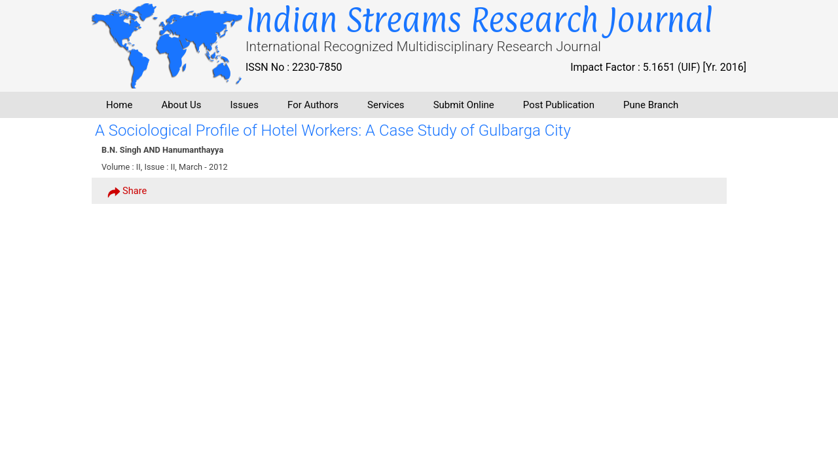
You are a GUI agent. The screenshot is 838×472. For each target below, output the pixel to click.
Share (127, 191)
